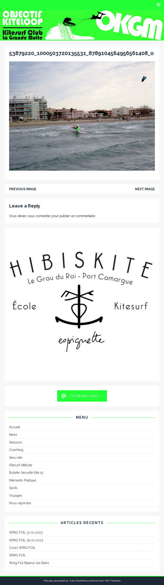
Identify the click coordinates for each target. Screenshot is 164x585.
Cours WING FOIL (22, 548)
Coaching (16, 450)
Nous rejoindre (20, 503)
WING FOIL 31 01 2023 (26, 532)
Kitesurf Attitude (20, 465)
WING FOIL (17, 555)
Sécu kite (15, 457)
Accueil (14, 427)
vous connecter (39, 216)
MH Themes (112, 580)
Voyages (15, 495)
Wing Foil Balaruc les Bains (29, 563)
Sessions (15, 442)
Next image (145, 189)
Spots (13, 488)
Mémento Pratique (22, 480)
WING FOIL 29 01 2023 (26, 540)
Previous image (22, 189)
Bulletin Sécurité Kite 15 (26, 472)
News (13, 434)
